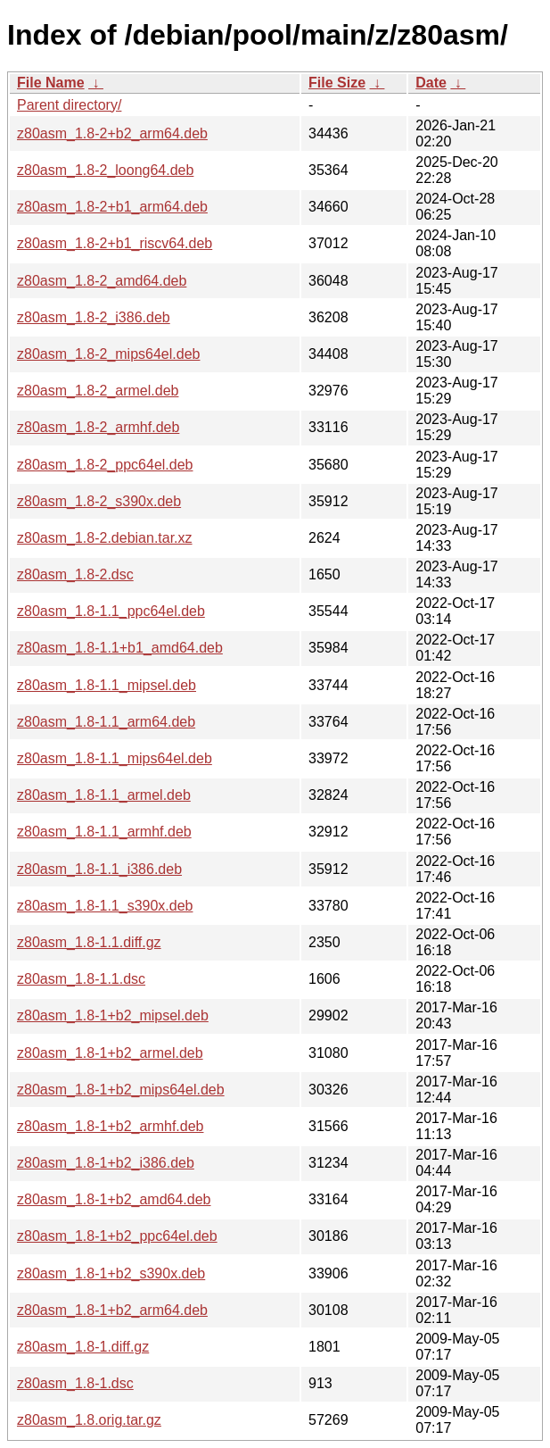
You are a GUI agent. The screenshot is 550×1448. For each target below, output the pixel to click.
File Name (51, 82)
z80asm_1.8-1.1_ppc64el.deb (111, 611)
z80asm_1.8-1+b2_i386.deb (105, 1162)
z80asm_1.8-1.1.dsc (81, 978)
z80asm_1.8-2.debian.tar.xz (105, 537)
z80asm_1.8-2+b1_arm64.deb (112, 206)
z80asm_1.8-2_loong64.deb (105, 170)
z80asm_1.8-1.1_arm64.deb (106, 721)
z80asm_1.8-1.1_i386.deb (99, 869)
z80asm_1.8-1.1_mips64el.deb (114, 758)
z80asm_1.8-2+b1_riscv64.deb (114, 243)
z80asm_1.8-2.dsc (75, 574)
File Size (336, 82)
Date (431, 82)
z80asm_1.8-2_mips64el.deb (108, 354)
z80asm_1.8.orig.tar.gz (89, 1419)
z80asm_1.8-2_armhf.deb (98, 427)
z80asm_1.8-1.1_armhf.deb (104, 831)
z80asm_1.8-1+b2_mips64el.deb (121, 1089)
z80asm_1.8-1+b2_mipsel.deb (113, 1015)
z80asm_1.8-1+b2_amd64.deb (114, 1199)
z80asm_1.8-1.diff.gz (83, 1346)
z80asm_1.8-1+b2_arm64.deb (112, 1310)
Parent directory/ (69, 104)
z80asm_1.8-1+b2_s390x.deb (111, 1273)
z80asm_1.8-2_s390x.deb (99, 501)
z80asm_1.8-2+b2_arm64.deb (112, 133)
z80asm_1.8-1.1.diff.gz (89, 942)
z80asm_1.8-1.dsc (75, 1383)
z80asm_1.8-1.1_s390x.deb (105, 905)
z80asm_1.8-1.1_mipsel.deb (106, 685)
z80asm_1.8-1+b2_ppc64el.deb (117, 1236)
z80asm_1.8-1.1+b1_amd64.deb (120, 647)
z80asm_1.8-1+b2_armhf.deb (110, 1126)
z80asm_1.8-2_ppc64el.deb (105, 464)
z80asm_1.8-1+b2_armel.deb (110, 1053)
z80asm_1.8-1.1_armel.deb (104, 795)
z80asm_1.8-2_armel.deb (97, 390)
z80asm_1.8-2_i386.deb (93, 317)
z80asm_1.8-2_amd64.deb (101, 280)
